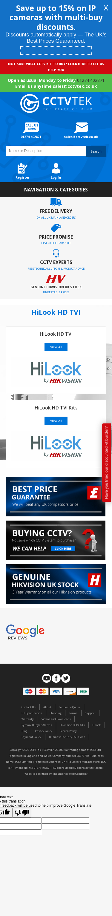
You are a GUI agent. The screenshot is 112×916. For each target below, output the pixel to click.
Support (90, 713)
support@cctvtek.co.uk (87, 768)
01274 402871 (91, 80)
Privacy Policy (43, 731)
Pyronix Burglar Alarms (37, 725)
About (47, 707)
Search (96, 151)
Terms (73, 713)
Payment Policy (31, 737)
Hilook (96, 725)
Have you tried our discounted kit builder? (106, 462)
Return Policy (68, 731)
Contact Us (29, 707)
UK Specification (32, 713)
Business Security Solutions (67, 737)
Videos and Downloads (56, 719)
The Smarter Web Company (70, 774)
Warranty (28, 719)
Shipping (56, 713)
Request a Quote (69, 707)
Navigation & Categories (56, 190)
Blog (24, 731)
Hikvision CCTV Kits (72, 725)
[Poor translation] (21, 812)
